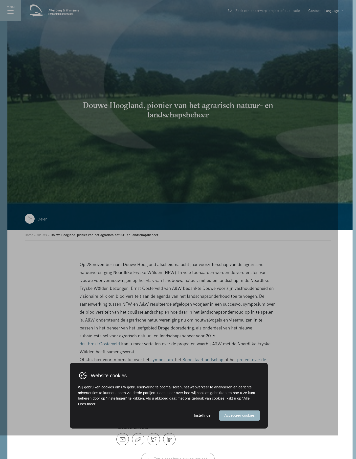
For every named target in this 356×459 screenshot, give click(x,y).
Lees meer (96, 427)
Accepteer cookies (248, 438)
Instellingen (212, 438)
